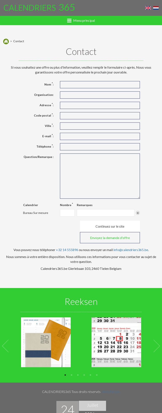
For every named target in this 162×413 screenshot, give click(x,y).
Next (157, 334)
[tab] (81, 22)
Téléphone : (45, 146)
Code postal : (44, 115)
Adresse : (47, 105)
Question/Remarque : (39, 157)
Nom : (49, 84)
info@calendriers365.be (130, 238)
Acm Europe (111, 380)
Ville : (49, 126)
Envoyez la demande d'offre (111, 226)
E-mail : (48, 136)
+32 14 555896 (67, 238)
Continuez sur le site (51, 226)
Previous (5, 334)
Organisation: (44, 94)
